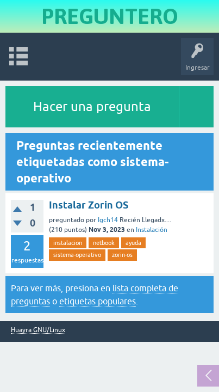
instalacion (67, 243)
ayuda (133, 243)
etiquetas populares (97, 301)
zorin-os (122, 255)
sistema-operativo (77, 255)
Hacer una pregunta (92, 106)
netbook (104, 243)
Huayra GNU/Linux (38, 330)
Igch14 (108, 220)
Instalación (151, 230)
